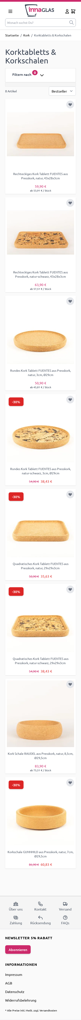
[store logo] (39, 10)
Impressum (13, 974)
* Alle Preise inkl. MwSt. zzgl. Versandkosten (31, 1010)
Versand (65, 906)
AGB (8, 983)
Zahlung (16, 920)
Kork (26, 35)
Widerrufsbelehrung (20, 1000)
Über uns (16, 906)
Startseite (12, 35)
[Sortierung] (62, 91)
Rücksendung (40, 920)
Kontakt (40, 906)
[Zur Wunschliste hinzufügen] (70, 104)
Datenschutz (14, 991)
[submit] (71, 22)
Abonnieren (18, 949)
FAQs (65, 920)
